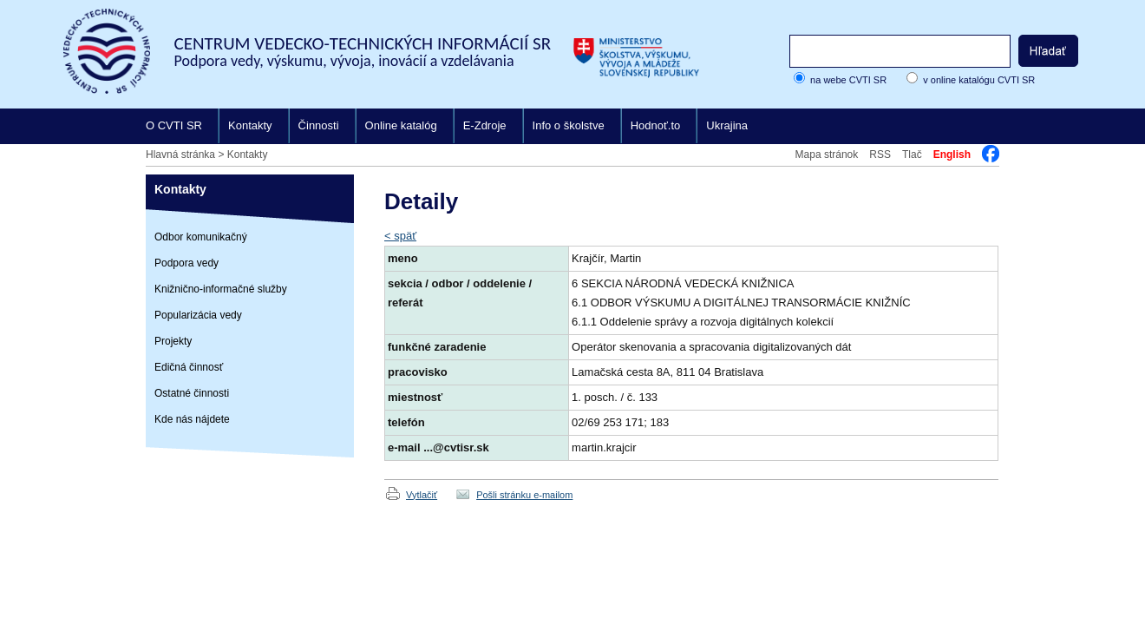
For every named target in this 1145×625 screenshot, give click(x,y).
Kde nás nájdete (192, 419)
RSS (880, 154)
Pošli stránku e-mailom (524, 495)
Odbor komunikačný (200, 237)
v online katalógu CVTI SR (979, 80)
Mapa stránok (827, 154)
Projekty (173, 341)
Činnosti (318, 125)
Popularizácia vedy (198, 315)
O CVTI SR (174, 125)
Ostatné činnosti (191, 393)
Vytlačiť (421, 495)
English (952, 154)
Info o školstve (569, 125)
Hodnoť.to (656, 125)
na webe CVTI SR (848, 80)
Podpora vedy (186, 263)
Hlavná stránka (180, 154)
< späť (400, 235)
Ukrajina (727, 125)
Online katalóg (401, 125)
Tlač (912, 154)
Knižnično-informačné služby (220, 289)
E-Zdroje (485, 125)
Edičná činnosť (188, 367)
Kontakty (250, 125)
